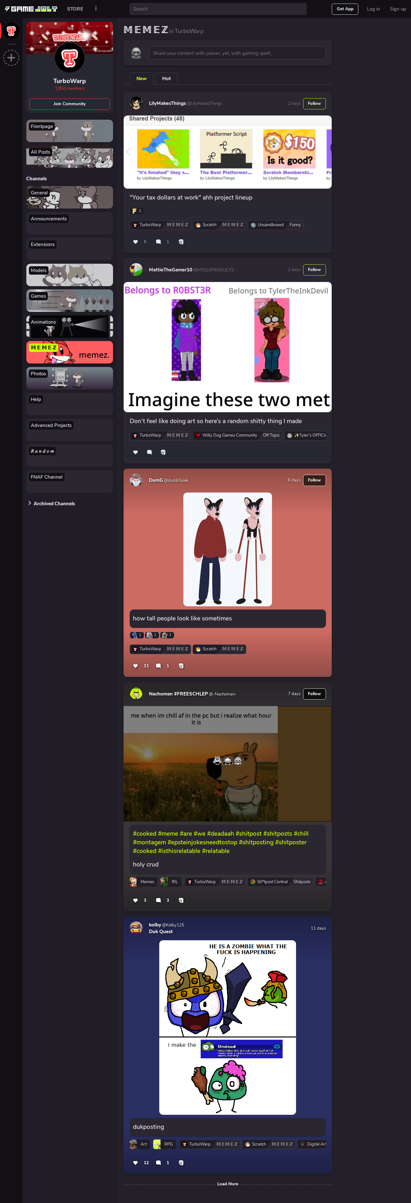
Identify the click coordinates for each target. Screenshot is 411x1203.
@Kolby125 (172, 925)
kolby (155, 925)
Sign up (398, 9)
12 (146, 1163)
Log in (373, 9)
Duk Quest (161, 931)
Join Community (70, 104)
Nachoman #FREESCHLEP (178, 694)
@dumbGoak (175, 480)
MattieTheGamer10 (170, 270)
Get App (345, 9)
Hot (166, 78)
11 (146, 666)
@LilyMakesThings (204, 104)
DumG (156, 480)
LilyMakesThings (167, 103)
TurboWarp (69, 81)
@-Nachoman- (222, 694)
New (141, 78)
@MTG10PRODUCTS (213, 270)
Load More (227, 1184)
